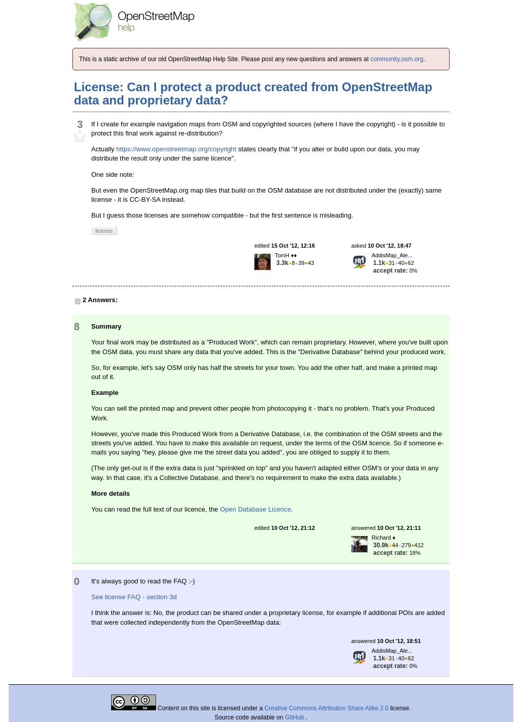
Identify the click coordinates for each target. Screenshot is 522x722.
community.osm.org (397, 59)
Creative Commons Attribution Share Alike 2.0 (326, 708)
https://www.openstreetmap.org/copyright (176, 149)
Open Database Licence (255, 509)
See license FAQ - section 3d (134, 597)
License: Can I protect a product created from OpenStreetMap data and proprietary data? (253, 93)
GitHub (295, 717)
